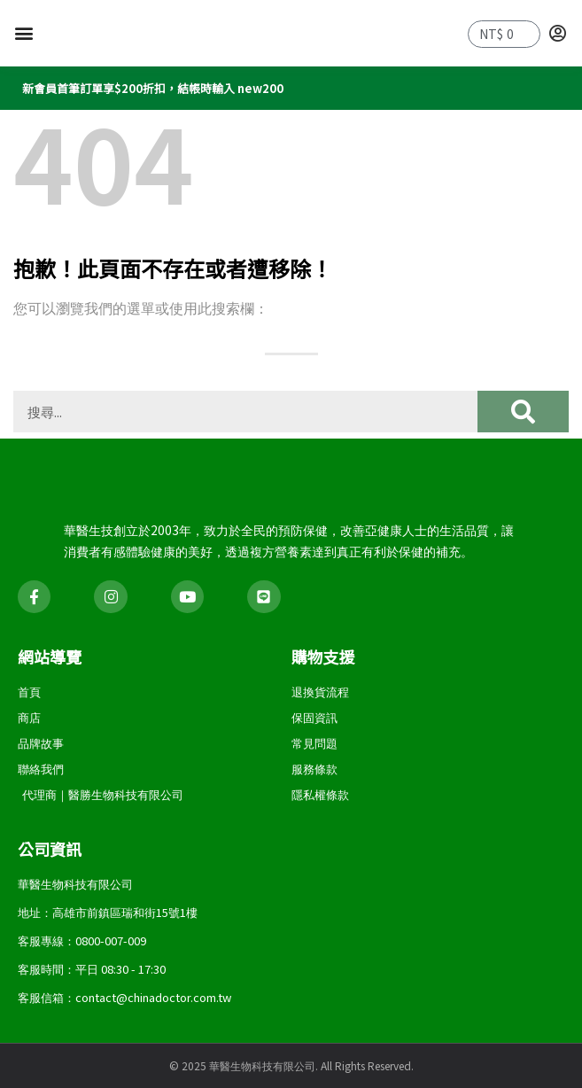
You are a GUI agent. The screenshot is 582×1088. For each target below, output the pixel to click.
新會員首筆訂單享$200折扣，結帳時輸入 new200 (152, 94)
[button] (23, 36)
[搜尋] (523, 418)
